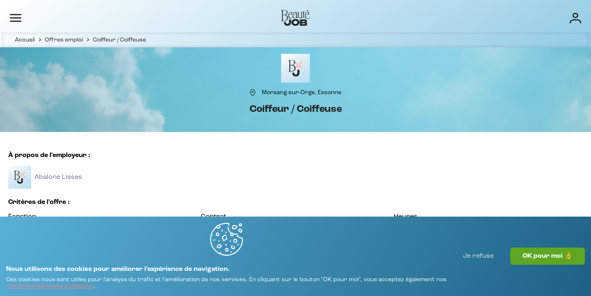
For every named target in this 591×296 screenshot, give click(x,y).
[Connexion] (547, 17)
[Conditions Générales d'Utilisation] (134, 283)
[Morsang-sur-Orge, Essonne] (301, 105)
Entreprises (360, 17)
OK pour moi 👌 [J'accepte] (547, 273)
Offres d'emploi (308, 17)
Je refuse (478, 273)
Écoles (399, 17)
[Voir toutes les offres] (64, 198)
